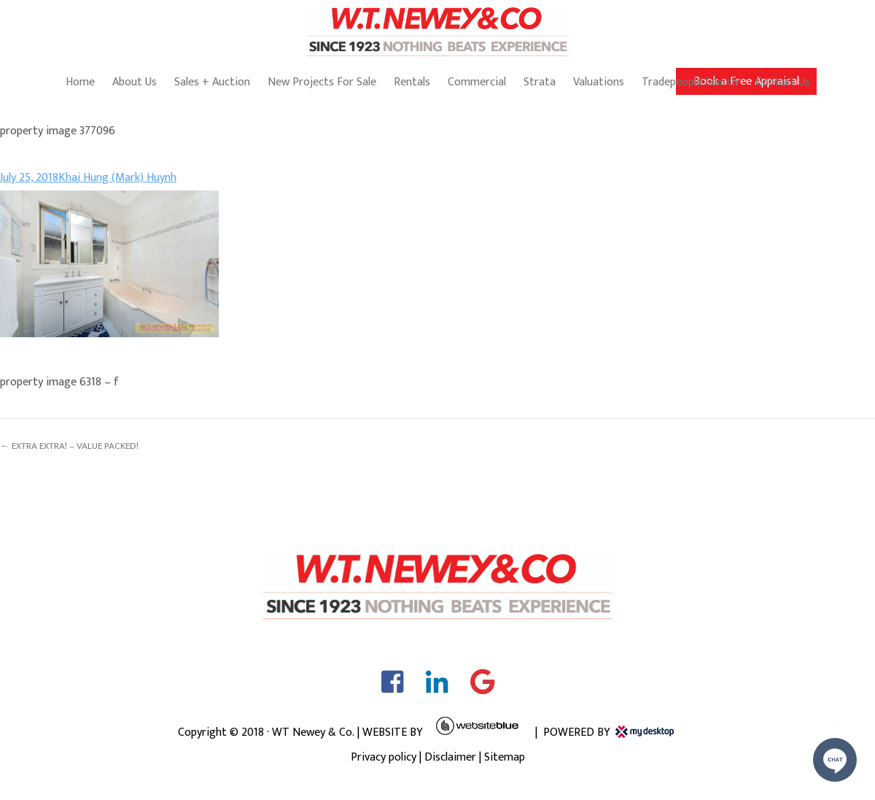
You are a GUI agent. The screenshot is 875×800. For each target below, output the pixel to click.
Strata (540, 82)
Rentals (412, 82)
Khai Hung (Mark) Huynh (117, 178)
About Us (134, 82)
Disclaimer (450, 757)
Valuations (598, 82)
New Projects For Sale (322, 82)
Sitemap (504, 757)
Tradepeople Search (690, 82)
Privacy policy (383, 757)
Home (80, 82)
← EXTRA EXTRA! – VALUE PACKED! (69, 446)
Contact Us (782, 82)
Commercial (477, 82)
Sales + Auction (212, 82)
